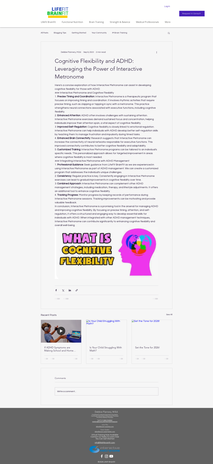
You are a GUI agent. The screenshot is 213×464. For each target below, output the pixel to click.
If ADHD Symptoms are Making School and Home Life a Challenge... (58, 349)
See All (169, 315)
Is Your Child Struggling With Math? (106, 349)
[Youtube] (111, 456)
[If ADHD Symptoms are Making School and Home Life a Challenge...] (61, 331)
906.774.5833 (108, 420)
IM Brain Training (119, 33)
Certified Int (95, 416)
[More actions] (156, 52)
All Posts (44, 33)
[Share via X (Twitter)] (63, 290)
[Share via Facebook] (56, 290)
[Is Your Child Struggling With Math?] (106, 331)
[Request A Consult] (192, 13)
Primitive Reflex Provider (104, 417)
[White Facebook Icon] (102, 456)
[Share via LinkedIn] (69, 290)
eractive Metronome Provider (109, 416)
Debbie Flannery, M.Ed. (106, 411)
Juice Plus (105, 425)
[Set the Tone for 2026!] (152, 331)
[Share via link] (76, 290)
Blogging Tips (60, 33)
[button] (168, 33)
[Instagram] (106, 456)
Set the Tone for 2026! (147, 347)
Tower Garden (104, 430)
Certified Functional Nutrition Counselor (105, 414)
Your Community (99, 33)
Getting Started (79, 33)
